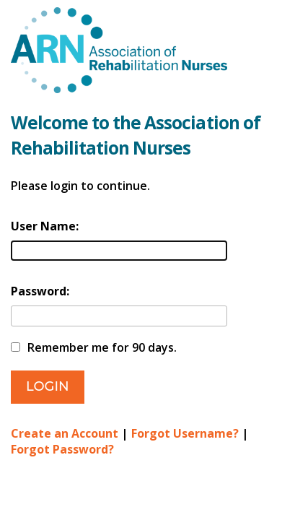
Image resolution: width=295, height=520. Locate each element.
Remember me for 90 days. (102, 347)
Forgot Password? (62, 449)
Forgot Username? (185, 433)
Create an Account (64, 433)
